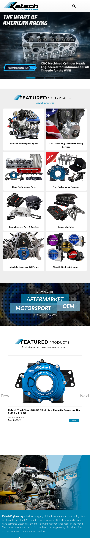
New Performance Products (66, 187)
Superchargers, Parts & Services (24, 227)
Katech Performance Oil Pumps (24, 267)
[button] (74, 6)
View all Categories (45, 102)
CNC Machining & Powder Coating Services (66, 145)
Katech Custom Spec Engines (24, 143)
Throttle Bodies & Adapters (66, 267)
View (74, 420)
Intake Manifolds (66, 227)
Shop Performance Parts (24, 187)
